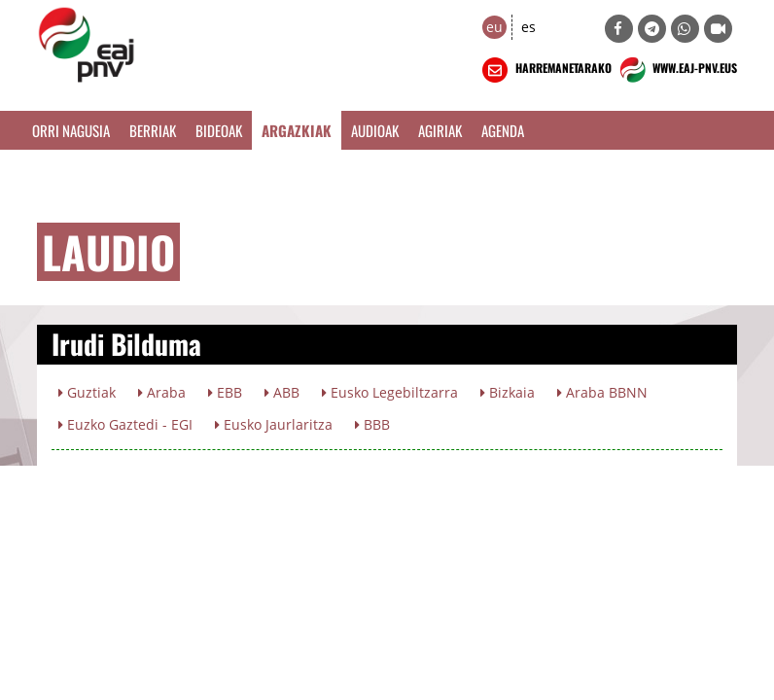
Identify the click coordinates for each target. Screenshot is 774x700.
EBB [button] (225, 392)
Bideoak (218, 130)
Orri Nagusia (71, 130)
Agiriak (440, 130)
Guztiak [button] (87, 392)
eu (494, 27)
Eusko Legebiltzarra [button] (390, 392)
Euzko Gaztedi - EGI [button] (125, 424)
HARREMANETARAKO (545, 70)
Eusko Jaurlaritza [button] (274, 424)
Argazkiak (297, 130)
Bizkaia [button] (507, 392)
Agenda (502, 130)
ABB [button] (281, 392)
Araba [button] (162, 392)
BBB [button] (372, 424)
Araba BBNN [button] (602, 392)
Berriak (152, 130)
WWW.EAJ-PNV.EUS (676, 70)
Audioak (375, 130)
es (528, 27)
